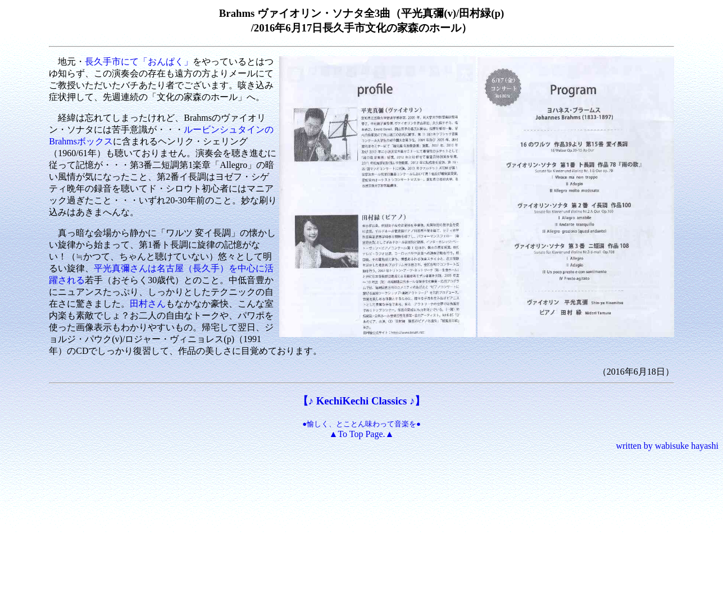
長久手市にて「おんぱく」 (139, 61)
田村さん (148, 303)
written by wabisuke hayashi (667, 446)
